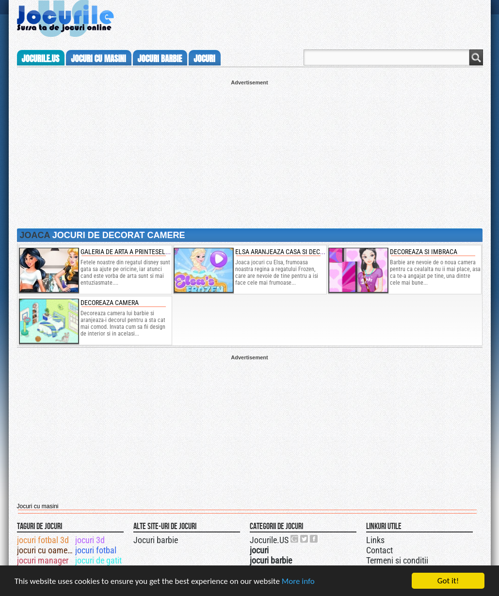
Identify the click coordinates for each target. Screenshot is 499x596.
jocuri (204, 58)
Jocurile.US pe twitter (304, 539)
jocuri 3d (90, 540)
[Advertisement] (250, 153)
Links (375, 540)
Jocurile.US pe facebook (314, 539)
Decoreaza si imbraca (423, 252)
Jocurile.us (41, 58)
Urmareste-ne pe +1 (294, 539)
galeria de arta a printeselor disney (137, 252)
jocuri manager (42, 560)
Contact (379, 550)
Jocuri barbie (155, 540)
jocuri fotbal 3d (43, 540)
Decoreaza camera (109, 302)
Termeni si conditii (397, 560)
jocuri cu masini (98, 58)
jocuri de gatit (98, 560)
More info (298, 582)
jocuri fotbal (95, 550)
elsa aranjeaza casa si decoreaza (288, 252)
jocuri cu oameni (45, 550)
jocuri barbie (160, 58)
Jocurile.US (269, 540)
